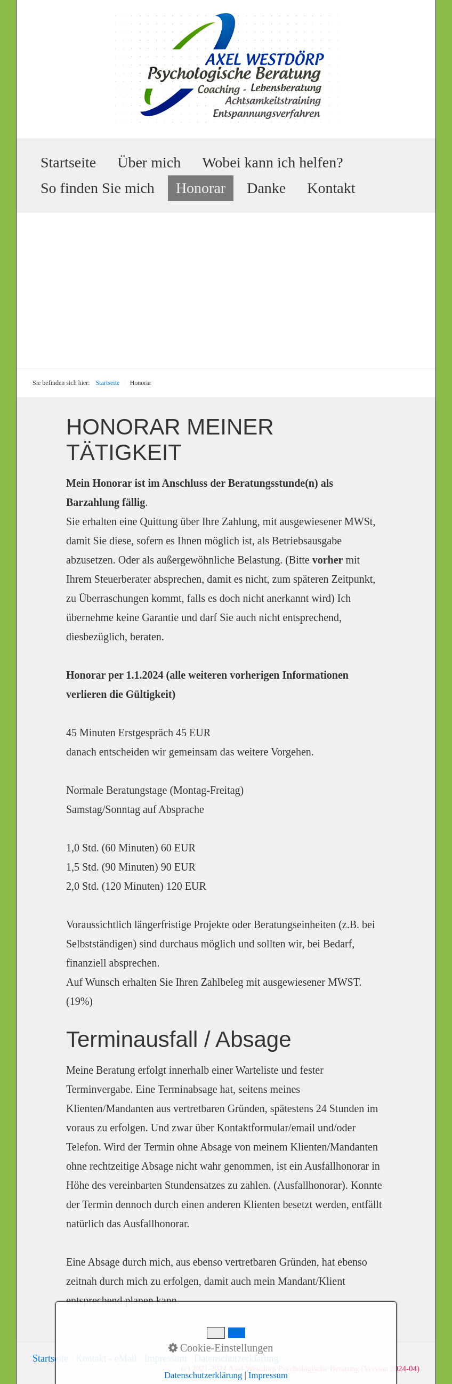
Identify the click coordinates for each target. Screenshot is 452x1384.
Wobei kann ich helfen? (272, 162)
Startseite (68, 162)
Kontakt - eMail (106, 1358)
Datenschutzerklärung (236, 1358)
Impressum (165, 1358)
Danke (266, 188)
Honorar (200, 188)
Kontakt (331, 188)
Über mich (149, 162)
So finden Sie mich (98, 188)
